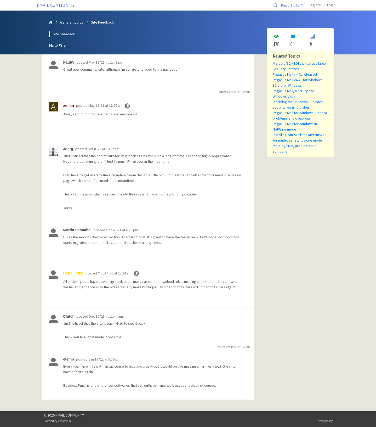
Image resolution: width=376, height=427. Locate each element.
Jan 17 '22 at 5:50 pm (104, 359)
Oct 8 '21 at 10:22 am (103, 149)
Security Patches (286, 68)
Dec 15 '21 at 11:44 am (106, 316)
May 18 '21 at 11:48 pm (106, 62)
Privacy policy (324, 421)
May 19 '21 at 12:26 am (105, 105)
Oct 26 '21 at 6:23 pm (122, 230)
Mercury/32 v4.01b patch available (299, 63)
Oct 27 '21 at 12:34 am (115, 273)
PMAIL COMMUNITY (56, 5)
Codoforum (64, 421)
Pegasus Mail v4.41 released (295, 74)
